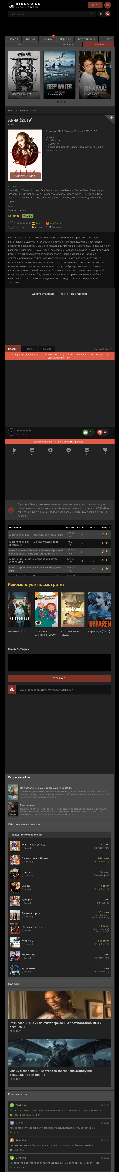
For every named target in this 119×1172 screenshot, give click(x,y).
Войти (95, 5)
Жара (15, 1132)
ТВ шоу (107, 39)
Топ (42, 44)
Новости (68, 44)
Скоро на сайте (19, 777)
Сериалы (65, 39)
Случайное (98, 44)
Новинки (47, 39)
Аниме (17, 44)
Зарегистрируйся (43, 441)
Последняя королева (25, 1114)
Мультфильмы (86, 39)
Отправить (59, 678)
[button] (54, 102)
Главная (13, 39)
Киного (11, 110)
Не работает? (102, 348)
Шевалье (17, 1149)
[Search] (91, 14)
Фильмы (30, 39)
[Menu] (107, 5)
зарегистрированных (26, 354)
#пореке (17, 1167)
